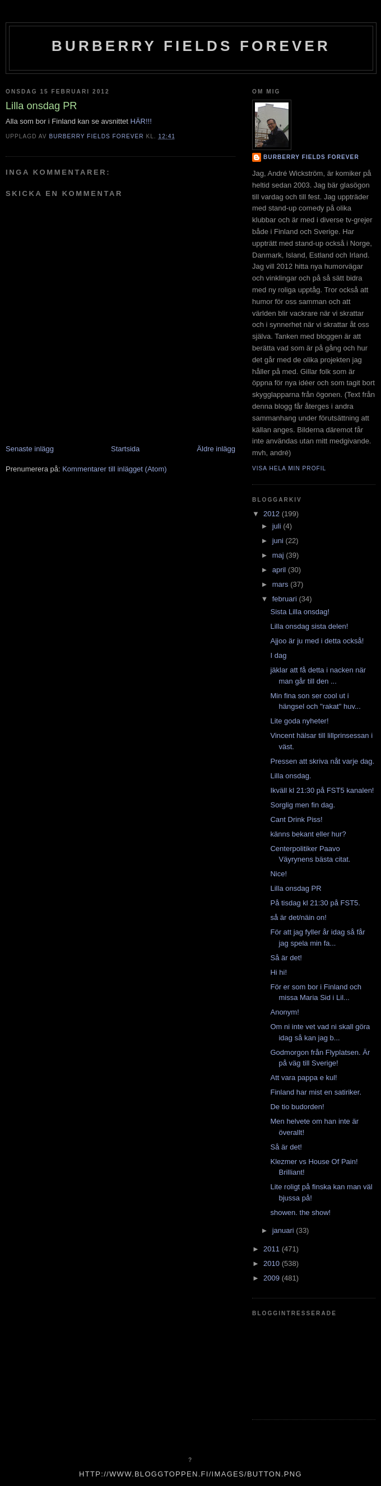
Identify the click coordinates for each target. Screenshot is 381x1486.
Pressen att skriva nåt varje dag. (322, 761)
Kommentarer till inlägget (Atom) (114, 469)
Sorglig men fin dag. (302, 805)
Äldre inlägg (216, 449)
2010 (272, 1263)
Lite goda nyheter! (299, 721)
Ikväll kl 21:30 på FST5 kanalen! (322, 790)
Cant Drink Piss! (296, 819)
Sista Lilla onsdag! (299, 612)
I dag (278, 655)
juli (278, 526)
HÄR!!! (141, 121)
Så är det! (285, 958)
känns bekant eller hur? (308, 834)
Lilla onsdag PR (295, 888)
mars (281, 584)
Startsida (125, 449)
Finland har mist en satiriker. (315, 1092)
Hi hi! (278, 972)
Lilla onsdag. (290, 776)
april (280, 570)
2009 (272, 1278)
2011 (272, 1249)
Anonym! (284, 1012)
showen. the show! (300, 1212)
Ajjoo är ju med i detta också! (317, 641)
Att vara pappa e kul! (303, 1077)
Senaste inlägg (30, 449)
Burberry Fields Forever (191, 46)
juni (279, 540)
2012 (272, 514)
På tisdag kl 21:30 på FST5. (315, 903)
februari (285, 599)
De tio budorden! (297, 1106)
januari (284, 1230)
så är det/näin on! (298, 917)
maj (279, 555)
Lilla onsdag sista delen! (309, 626)
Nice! (278, 874)
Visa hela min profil (289, 468)
